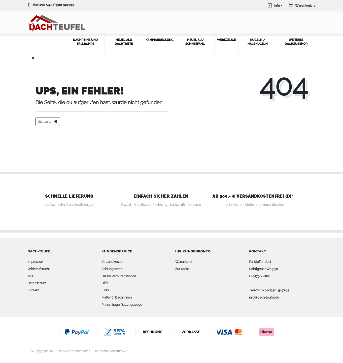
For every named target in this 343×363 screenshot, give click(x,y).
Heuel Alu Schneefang (195, 42)
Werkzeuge (226, 40)
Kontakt (33, 290)
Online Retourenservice (119, 276)
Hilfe (105, 283)
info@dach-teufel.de (264, 297)
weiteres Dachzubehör (296, 42)
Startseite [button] (47, 121)
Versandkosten (112, 262)
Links (105, 290)
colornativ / (119, 351)
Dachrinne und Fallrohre (85, 42)
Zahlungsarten (112, 269)
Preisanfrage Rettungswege (122, 304)
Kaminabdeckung (159, 40)
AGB (31, 276)
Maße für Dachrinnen (117, 297)
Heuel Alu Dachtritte (124, 42)
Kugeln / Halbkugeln (257, 42)
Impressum (36, 262)
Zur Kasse (182, 269)
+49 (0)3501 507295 (60, 5)
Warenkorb (183, 262)
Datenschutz (37, 283)
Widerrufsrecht (39, 269)
